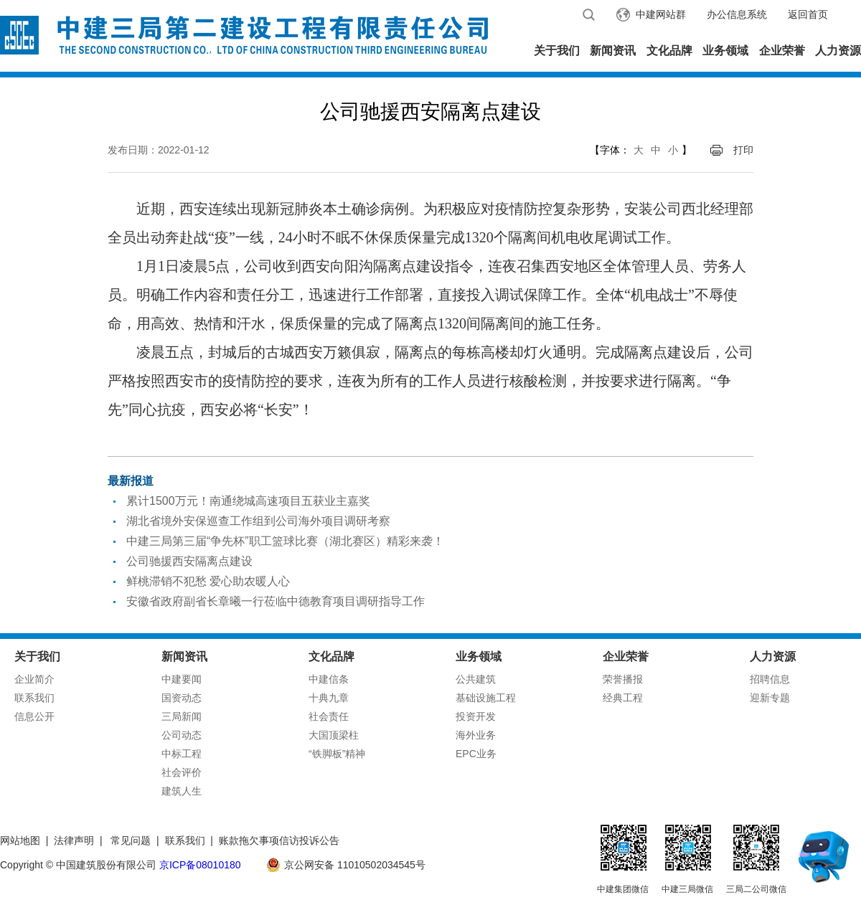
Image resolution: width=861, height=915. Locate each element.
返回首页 (808, 14)
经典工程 (623, 697)
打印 (743, 150)
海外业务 (476, 735)
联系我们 (34, 697)
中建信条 (329, 679)
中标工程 (181, 753)
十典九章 (329, 697)
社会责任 (329, 716)
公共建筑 (476, 679)
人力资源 (838, 50)
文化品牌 (669, 50)
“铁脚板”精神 (337, 753)
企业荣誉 (782, 50)
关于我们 (557, 50)
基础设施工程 (486, 697)
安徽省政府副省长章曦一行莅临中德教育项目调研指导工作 (275, 601)
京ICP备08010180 (200, 865)
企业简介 (34, 679)
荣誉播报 (623, 679)
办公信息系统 (737, 14)
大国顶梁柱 (334, 735)
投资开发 (476, 716)
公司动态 (181, 735)
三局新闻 (181, 716)
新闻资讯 (613, 50)
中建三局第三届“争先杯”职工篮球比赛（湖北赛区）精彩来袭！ (285, 541)
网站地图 (20, 840)
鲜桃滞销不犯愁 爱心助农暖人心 (208, 581)
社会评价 (181, 772)
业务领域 (725, 50)
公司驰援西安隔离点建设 (189, 561)
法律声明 (74, 840)
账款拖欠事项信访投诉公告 (279, 840)
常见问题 (130, 840)
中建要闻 (181, 679)
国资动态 (181, 697)
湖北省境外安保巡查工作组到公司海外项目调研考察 (258, 521)
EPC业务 (476, 753)
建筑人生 (181, 791)
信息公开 (34, 716)
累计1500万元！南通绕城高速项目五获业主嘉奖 (248, 501)
